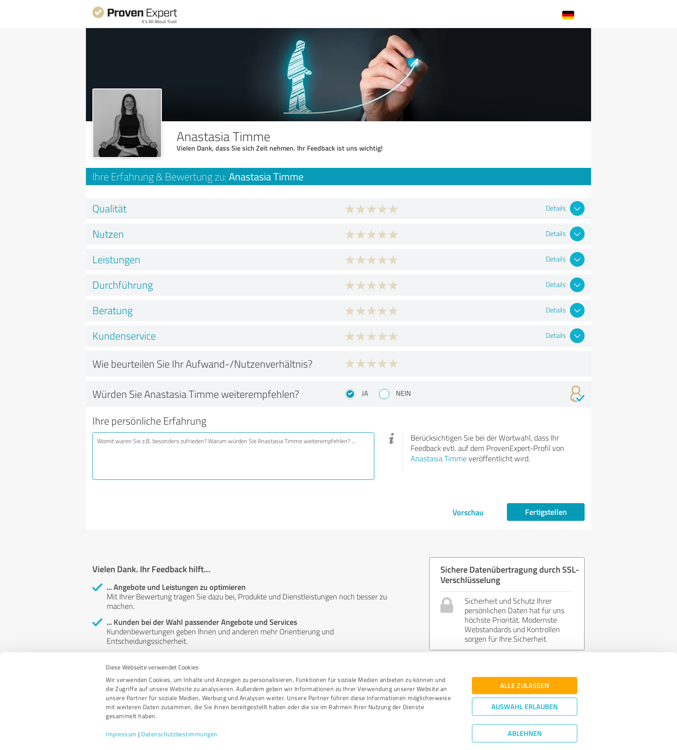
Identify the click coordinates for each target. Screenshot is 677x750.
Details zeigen (399, 734)
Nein (403, 393)
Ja (365, 393)
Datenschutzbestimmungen (179, 710)
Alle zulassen (524, 661)
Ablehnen (525, 709)
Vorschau (468, 512)
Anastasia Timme (439, 458)
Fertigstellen (546, 511)
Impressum (121, 710)
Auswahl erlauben (524, 682)
